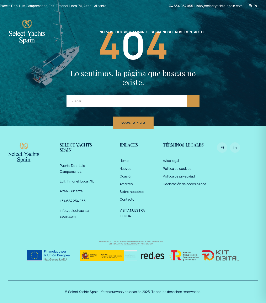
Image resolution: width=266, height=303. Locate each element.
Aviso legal (171, 160)
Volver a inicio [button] (133, 123)
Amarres (126, 184)
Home (124, 160)
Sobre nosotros (132, 191)
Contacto (127, 199)
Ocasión (126, 176)
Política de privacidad (179, 176)
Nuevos (125, 168)
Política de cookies (177, 168)
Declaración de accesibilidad (184, 184)
